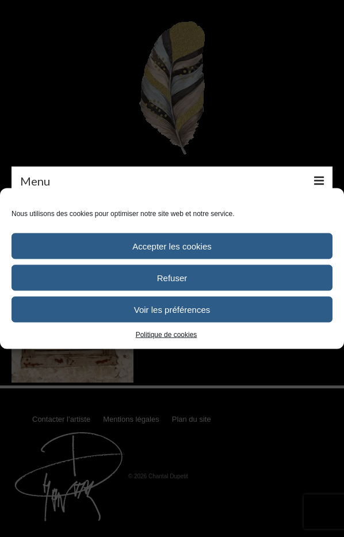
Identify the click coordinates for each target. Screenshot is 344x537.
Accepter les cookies (172, 246)
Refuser (172, 277)
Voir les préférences (172, 309)
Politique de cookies (166, 335)
